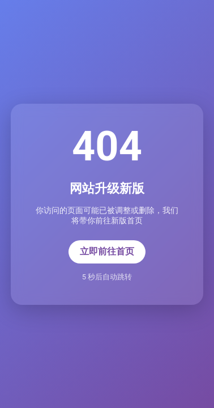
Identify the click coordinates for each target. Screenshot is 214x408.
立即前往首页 (107, 251)
